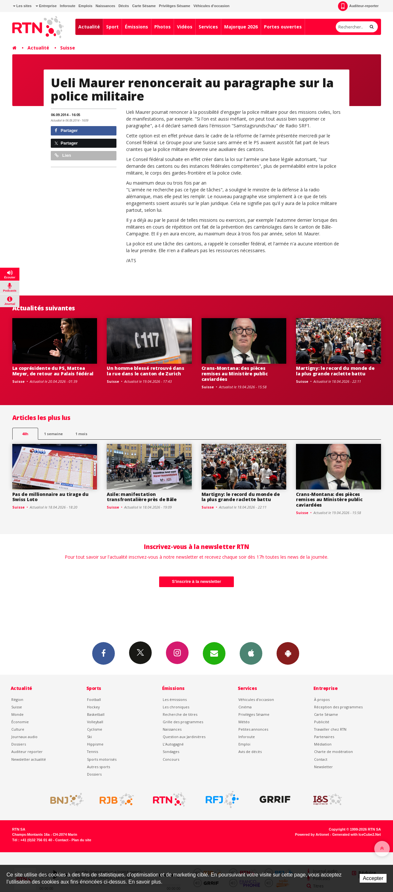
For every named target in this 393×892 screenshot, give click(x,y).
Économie (20, 722)
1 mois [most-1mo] (81, 433)
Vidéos (184, 27)
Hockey (93, 707)
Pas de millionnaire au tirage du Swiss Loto (50, 497)
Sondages (171, 751)
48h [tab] (25, 433)
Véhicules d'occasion (211, 6)
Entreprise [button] (46, 6)
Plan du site (81, 840)
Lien (63, 155)
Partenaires (324, 737)
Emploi (244, 744)
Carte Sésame (144, 6)
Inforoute (67, 6)
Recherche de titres (180, 714)
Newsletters (214, 653)
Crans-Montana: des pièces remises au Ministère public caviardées (235, 373)
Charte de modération (333, 751)
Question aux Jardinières (184, 737)
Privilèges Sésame (174, 6)
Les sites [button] (22, 6)
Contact (320, 759)
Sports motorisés (101, 759)
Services (208, 27)
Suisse (67, 48)
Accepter (373, 878)
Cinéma (245, 707)
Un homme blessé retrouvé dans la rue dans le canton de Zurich (145, 371)
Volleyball (95, 722)
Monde (17, 714)
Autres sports (98, 767)
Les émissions (175, 699)
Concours (171, 759)
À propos (322, 699)
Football (94, 699)
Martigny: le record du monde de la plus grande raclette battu (335, 371)
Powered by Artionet (312, 834)
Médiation (323, 744)
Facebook (103, 653)
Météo (244, 722)
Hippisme (95, 744)
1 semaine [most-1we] (53, 433)
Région (17, 699)
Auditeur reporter (27, 751)
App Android (288, 653)
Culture (17, 729)
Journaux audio (24, 737)
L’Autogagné (173, 744)
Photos (162, 27)
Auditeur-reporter (358, 6)
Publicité (321, 722)
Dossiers (18, 744)
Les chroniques (176, 707)
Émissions (136, 27)
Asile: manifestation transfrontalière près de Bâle (142, 497)
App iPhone (251, 653)
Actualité (89, 27)
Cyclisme (94, 729)
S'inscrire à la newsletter (196, 581)
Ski (89, 737)
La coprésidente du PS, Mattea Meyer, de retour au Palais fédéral (52, 371)
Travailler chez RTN (330, 729)
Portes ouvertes (283, 27)
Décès (123, 6)
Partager (66, 130)
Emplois (86, 6)
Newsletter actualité (28, 759)
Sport (112, 27)
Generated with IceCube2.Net (356, 834)
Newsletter (323, 767)
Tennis (92, 751)
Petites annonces (253, 729)
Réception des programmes (338, 707)
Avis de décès (250, 751)
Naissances (105, 6)
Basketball (95, 714)
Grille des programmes (183, 722)
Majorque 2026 (241, 27)
